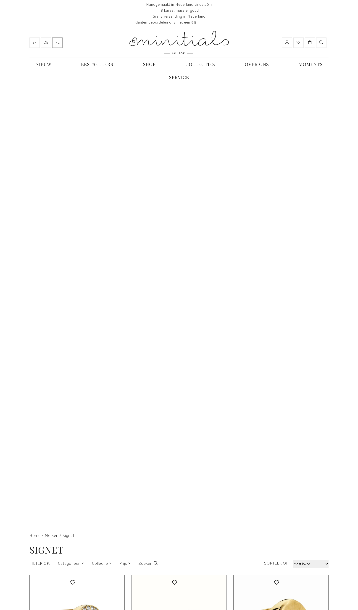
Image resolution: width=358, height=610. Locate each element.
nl (57, 43)
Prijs (123, 563)
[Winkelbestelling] (311, 564)
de (46, 43)
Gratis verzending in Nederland (179, 16)
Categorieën (69, 563)
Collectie (100, 563)
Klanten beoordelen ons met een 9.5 (165, 22)
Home (35, 535)
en (35, 43)
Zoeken (148, 563)
